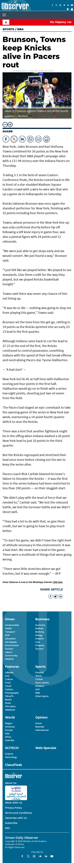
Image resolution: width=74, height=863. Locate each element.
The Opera (10, 706)
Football (39, 672)
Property (39, 645)
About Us (10, 783)
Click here (58, 582)
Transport (10, 632)
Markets (39, 628)
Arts (7, 676)
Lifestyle (9, 672)
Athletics (39, 686)
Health (8, 628)
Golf (37, 689)
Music (8, 703)
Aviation (39, 638)
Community (11, 655)
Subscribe (11, 823)
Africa (8, 737)
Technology (11, 757)
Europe (9, 730)
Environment (12, 645)
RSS (7, 828)
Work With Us (13, 802)
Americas (10, 726)
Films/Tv (9, 696)
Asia (7, 733)
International (41, 730)
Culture (9, 679)
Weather (9, 659)
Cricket (39, 679)
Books (8, 699)
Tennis (38, 676)
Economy (40, 625)
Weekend (10, 709)
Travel (8, 686)
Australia (9, 740)
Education (10, 638)
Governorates (12, 625)
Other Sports (41, 696)
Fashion (9, 689)
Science (9, 754)
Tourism (9, 649)
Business (39, 726)
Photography (12, 693)
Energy (39, 635)
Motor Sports (42, 682)
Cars (37, 642)
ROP (7, 635)
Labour (8, 652)
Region (8, 723)
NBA (37, 693)
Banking (39, 632)
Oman (38, 723)
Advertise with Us (16, 817)
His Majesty (11, 642)
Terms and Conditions (18, 812)
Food (7, 682)
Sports (8, 29)
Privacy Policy (13, 807)
